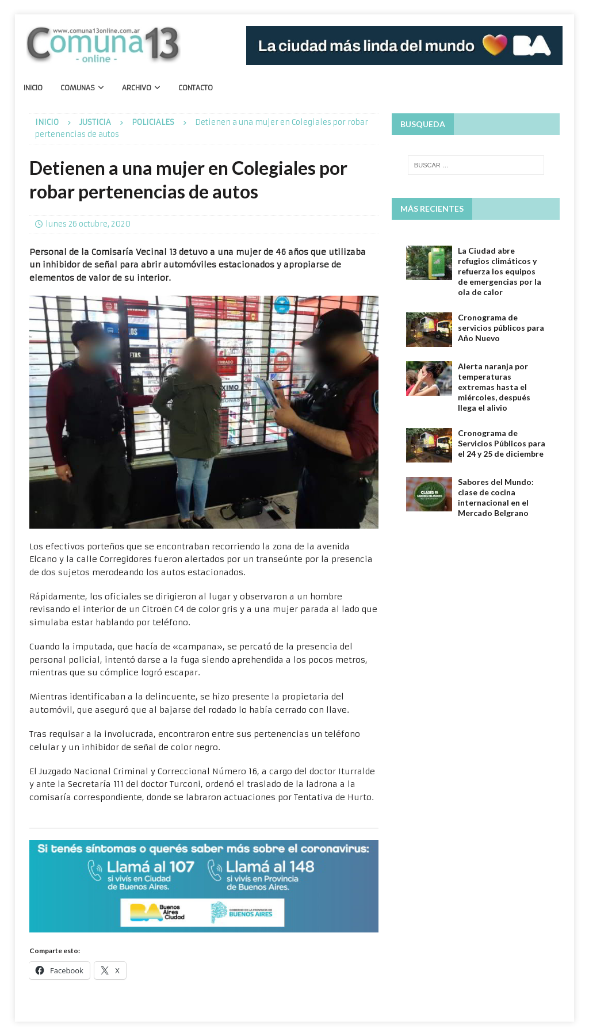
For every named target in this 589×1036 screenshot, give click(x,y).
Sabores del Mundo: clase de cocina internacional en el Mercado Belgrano (496, 497)
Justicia (95, 122)
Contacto (195, 87)
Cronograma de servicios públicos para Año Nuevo (501, 327)
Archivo (136, 87)
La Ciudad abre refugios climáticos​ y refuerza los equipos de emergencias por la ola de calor (499, 271)
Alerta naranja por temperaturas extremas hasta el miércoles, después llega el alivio (494, 387)
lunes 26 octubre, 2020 (88, 224)
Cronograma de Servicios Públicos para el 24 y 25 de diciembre (501, 443)
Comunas (77, 87)
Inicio (33, 87)
